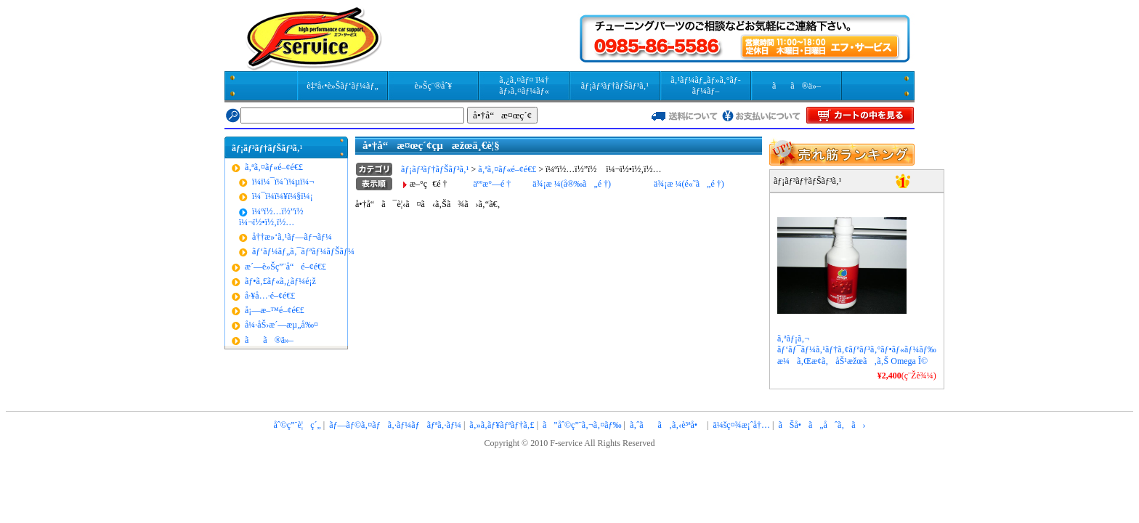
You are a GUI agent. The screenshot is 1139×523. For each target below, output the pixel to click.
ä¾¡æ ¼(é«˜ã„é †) (689, 184)
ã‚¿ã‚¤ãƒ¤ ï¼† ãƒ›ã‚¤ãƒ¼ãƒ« (524, 85)
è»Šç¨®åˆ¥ (434, 86)
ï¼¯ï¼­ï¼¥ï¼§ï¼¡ (282, 196)
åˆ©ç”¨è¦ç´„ (296, 425)
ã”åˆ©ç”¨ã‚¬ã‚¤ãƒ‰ (582, 425)
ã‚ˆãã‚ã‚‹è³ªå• (667, 425)
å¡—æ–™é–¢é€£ (274, 310)
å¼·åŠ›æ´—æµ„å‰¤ (281, 325)
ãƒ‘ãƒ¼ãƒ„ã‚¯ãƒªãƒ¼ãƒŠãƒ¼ (303, 251)
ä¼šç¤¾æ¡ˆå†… (741, 425)
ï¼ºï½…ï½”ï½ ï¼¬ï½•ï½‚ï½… (274, 216)
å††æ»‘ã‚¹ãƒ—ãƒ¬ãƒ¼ (292, 237)
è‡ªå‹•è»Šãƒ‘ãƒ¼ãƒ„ (342, 86)
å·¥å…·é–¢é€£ (270, 296)
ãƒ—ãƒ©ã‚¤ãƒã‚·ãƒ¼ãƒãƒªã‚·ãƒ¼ (395, 425)
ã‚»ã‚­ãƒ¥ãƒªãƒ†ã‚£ (501, 425)
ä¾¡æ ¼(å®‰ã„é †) (571, 184)
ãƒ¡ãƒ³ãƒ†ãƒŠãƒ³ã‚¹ (615, 86)
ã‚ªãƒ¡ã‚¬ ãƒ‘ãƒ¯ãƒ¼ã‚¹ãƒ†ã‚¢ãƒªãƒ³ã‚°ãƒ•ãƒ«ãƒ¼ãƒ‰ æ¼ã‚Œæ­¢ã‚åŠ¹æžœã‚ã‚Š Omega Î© (856, 349)
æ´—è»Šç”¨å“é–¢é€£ (285, 267)
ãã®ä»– (796, 86)
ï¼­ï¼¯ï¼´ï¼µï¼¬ (283, 182)
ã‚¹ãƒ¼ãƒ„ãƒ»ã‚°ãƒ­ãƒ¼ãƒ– (705, 85)
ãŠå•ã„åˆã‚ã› (821, 425)
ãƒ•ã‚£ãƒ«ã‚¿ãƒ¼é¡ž (280, 281)
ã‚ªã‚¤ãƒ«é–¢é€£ (274, 167)
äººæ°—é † (492, 184)
